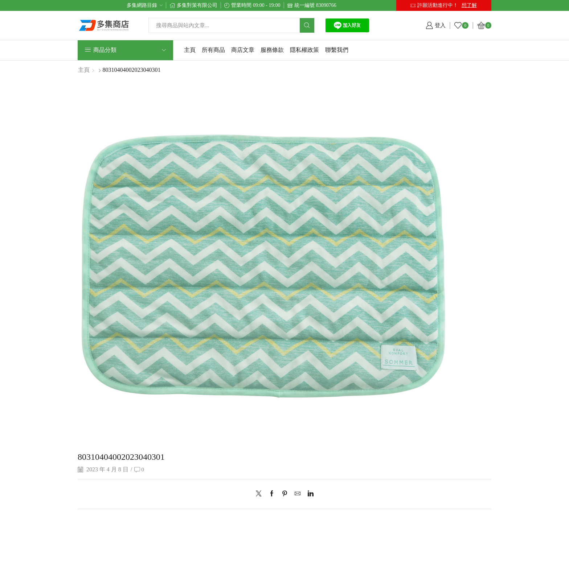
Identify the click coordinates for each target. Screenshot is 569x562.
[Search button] (307, 25)
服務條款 (272, 50)
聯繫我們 (336, 50)
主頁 (190, 50)
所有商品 (213, 50)
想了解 (469, 5)
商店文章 (242, 50)
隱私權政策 (304, 50)
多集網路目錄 (142, 5)
